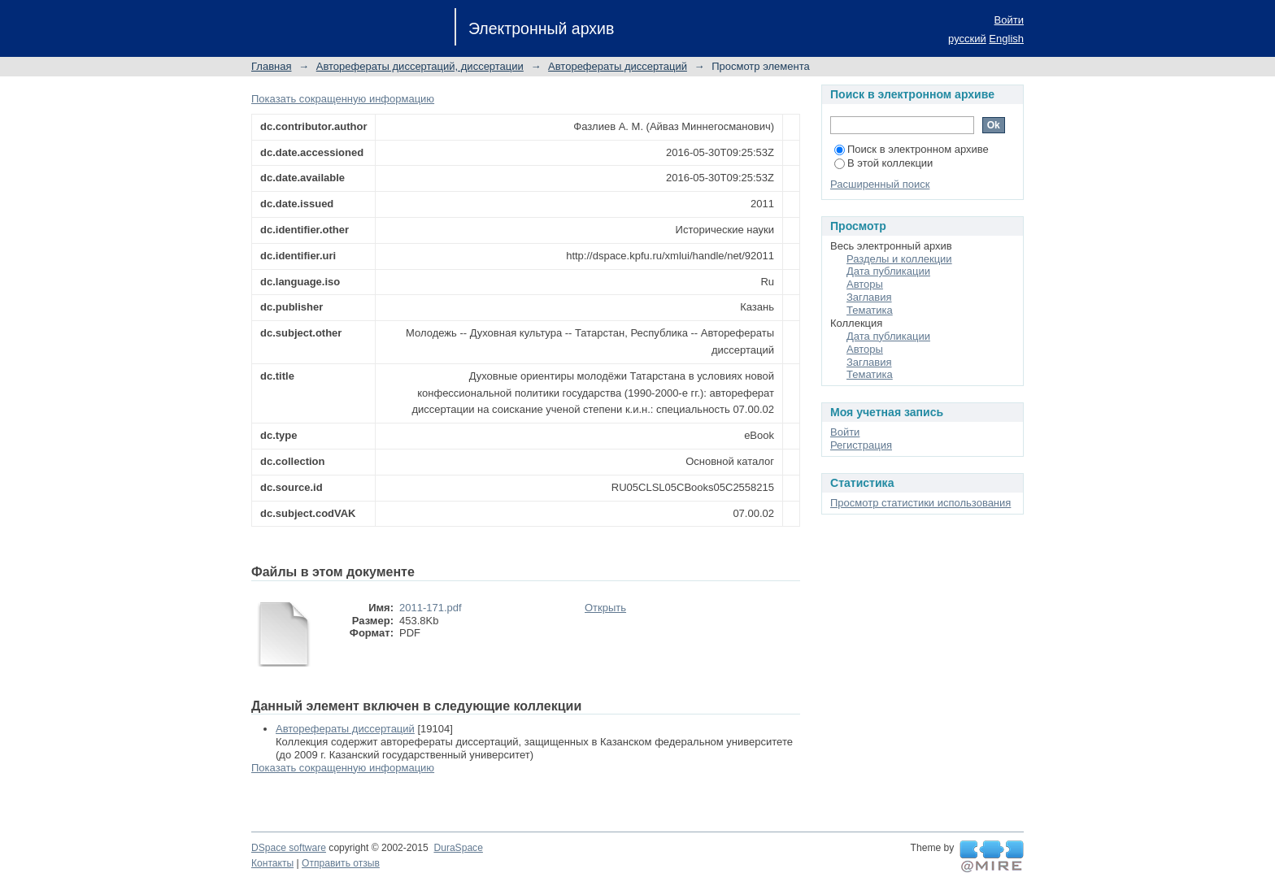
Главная (271, 66)
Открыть (605, 608)
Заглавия (869, 297)
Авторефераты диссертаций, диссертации (420, 66)
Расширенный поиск (879, 184)
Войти (1009, 20)
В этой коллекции (883, 163)
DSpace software (288, 847)
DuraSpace (457, 847)
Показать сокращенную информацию (342, 99)
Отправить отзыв (341, 863)
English (1006, 39)
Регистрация (861, 445)
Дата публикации (888, 271)
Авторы (864, 284)
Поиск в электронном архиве (911, 149)
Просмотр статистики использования (920, 503)
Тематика (869, 310)
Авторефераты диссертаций (617, 66)
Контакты (272, 863)
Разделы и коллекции (899, 259)
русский (967, 39)
